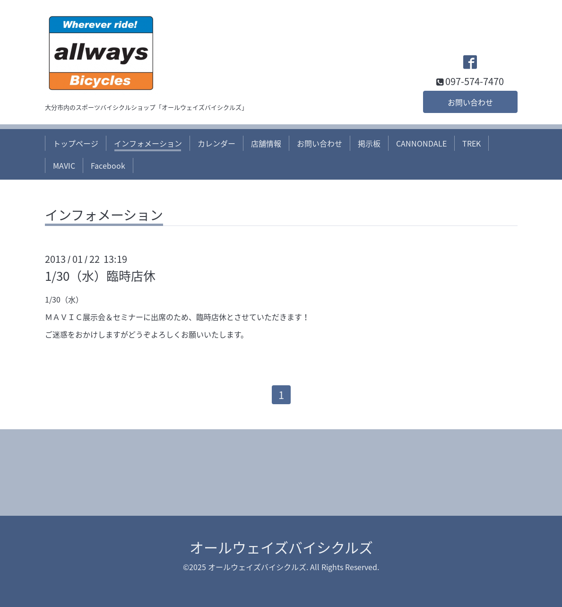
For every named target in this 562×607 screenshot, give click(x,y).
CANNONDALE (421, 143)
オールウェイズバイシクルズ (281, 547)
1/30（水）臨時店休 (100, 276)
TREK (471, 143)
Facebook (108, 165)
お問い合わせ (470, 102)
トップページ (75, 143)
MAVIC (64, 165)
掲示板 (369, 143)
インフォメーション (148, 143)
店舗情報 (266, 143)
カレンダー (216, 143)
